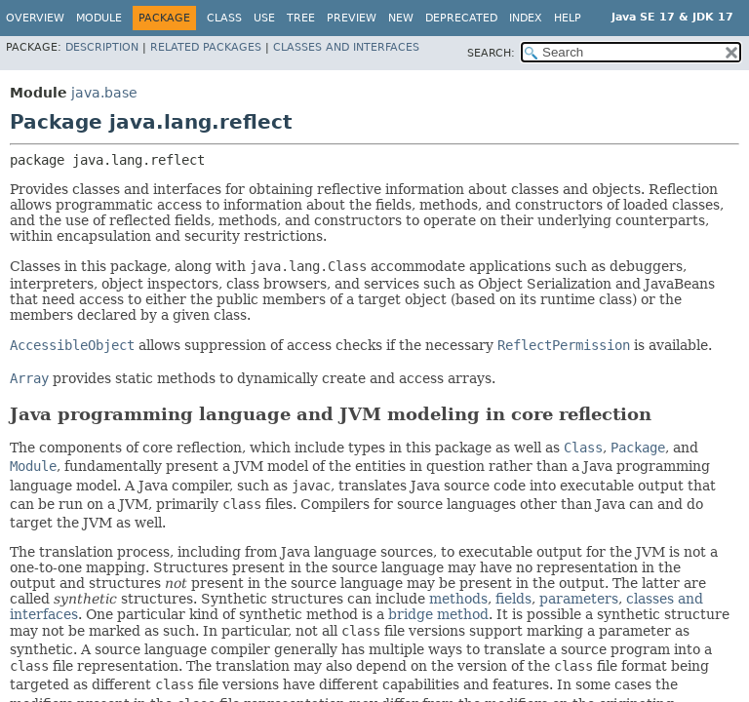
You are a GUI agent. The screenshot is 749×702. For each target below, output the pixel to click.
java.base (104, 92)
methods (458, 598)
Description (101, 47)
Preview (351, 18)
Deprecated (461, 18)
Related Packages (205, 47)
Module (99, 18)
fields (513, 598)
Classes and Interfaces (346, 47)
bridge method (438, 614)
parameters (578, 598)
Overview (35, 18)
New (401, 18)
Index (525, 18)
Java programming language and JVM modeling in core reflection (330, 414)
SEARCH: (491, 53)
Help (567, 18)
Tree (301, 18)
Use (264, 18)
